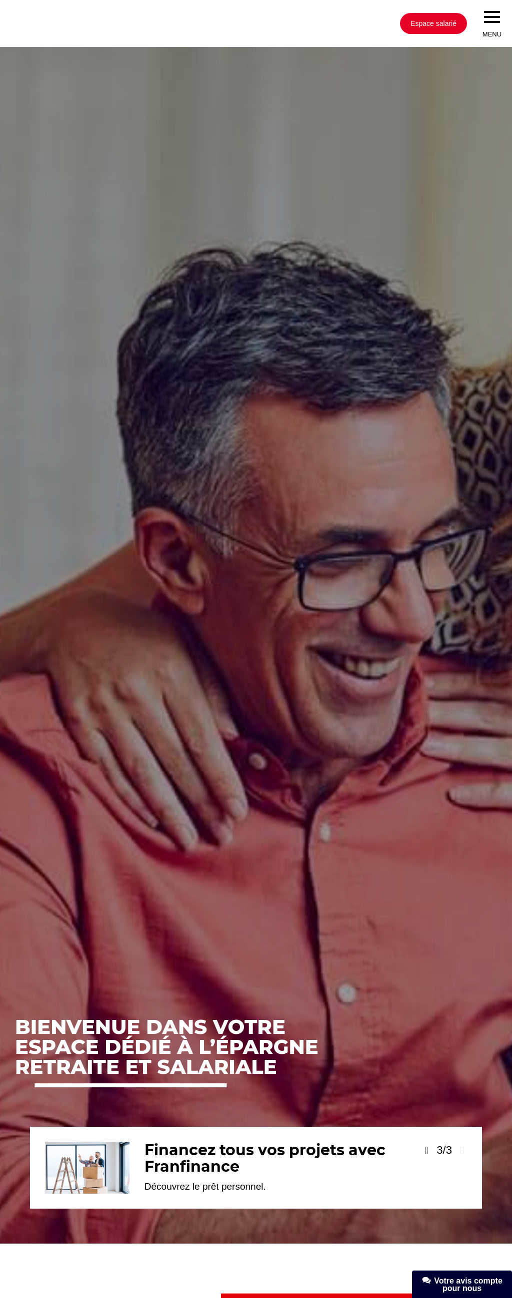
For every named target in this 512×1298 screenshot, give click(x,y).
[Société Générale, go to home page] (147, 23)
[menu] (492, 17)
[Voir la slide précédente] (427, 1150)
